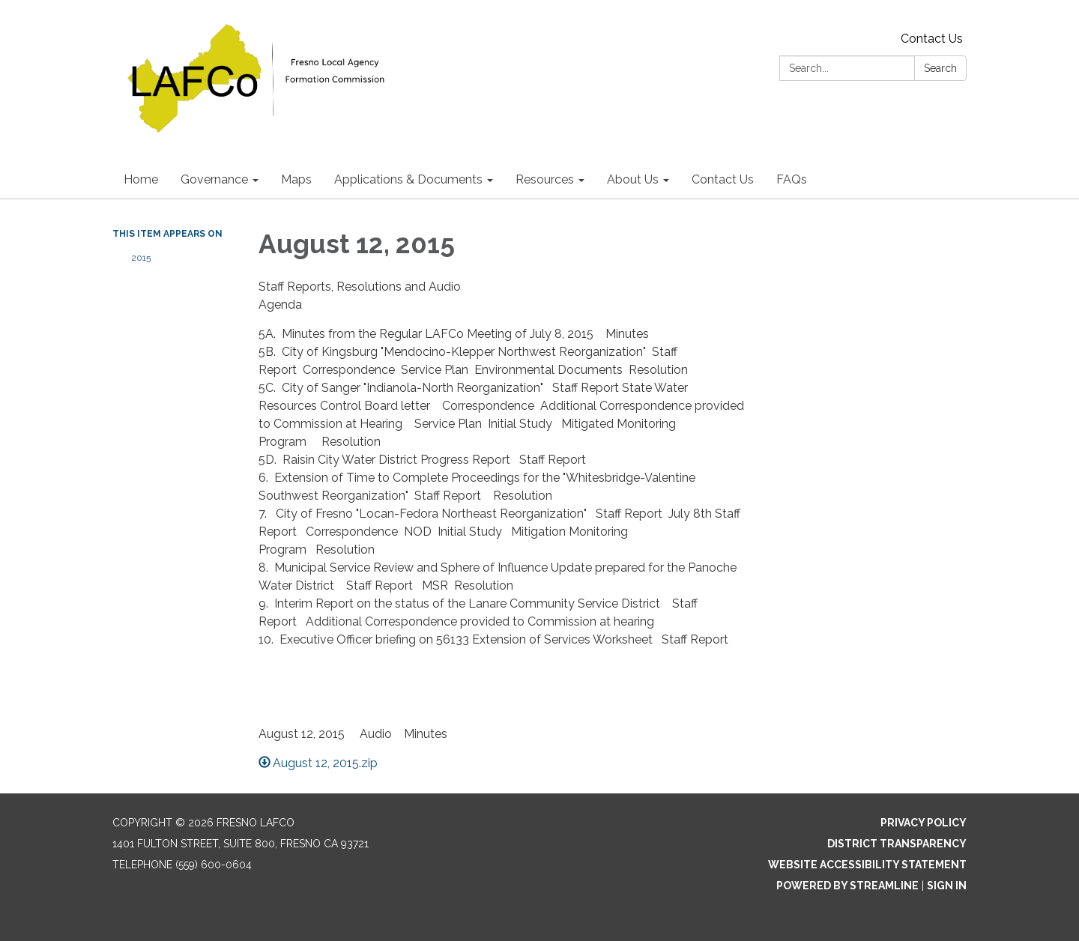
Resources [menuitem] (545, 179)
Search (940, 68)
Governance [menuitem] (214, 179)
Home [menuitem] (141, 179)
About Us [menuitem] (633, 179)
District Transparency (897, 844)
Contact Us (932, 38)
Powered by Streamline (847, 886)
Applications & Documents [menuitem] (408, 179)
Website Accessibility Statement (867, 865)
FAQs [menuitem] (791, 179)
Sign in (947, 886)
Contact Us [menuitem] (723, 179)
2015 (141, 257)
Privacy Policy (923, 823)
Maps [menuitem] (296, 179)
